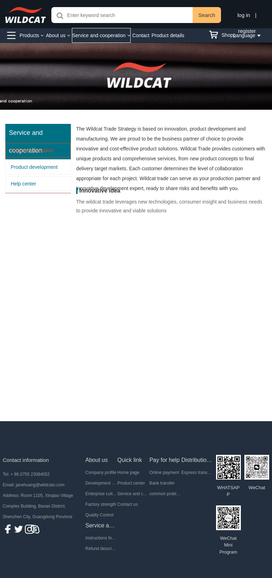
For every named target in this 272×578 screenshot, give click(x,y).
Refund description (101, 548)
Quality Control (99, 515)
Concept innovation (32, 150)
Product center (131, 483)
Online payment (164, 472)
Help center (23, 184)
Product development (34, 167)
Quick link (129, 460)
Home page (128, 472)
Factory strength (100, 504)
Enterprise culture (101, 493)
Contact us (127, 504)
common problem (165, 493)
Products (31, 35)
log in (243, 15)
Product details (168, 35)
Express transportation (197, 472)
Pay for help (164, 460)
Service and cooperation (101, 35)
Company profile (100, 472)
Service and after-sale (101, 525)
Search (206, 15)
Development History (101, 483)
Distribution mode (197, 460)
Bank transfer (162, 483)
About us (58, 35)
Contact (140, 35)
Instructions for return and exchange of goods (101, 538)
